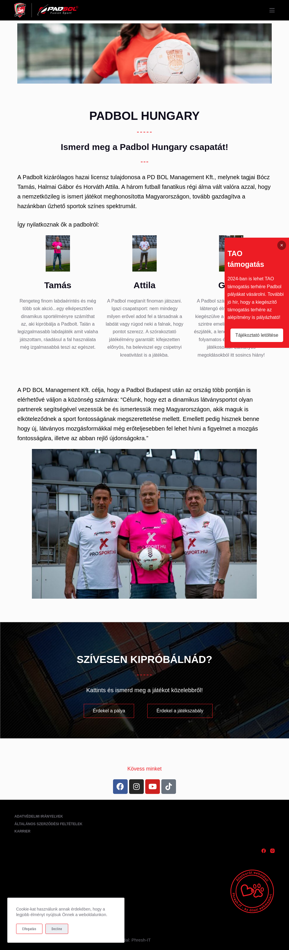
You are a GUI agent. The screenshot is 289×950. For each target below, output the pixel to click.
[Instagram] (272, 851)
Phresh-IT (141, 939)
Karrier (22, 831)
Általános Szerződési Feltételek (48, 824)
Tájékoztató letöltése (256, 335)
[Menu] (272, 10)
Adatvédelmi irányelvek (38, 816)
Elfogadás (29, 928)
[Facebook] (263, 851)
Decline (57, 928)
